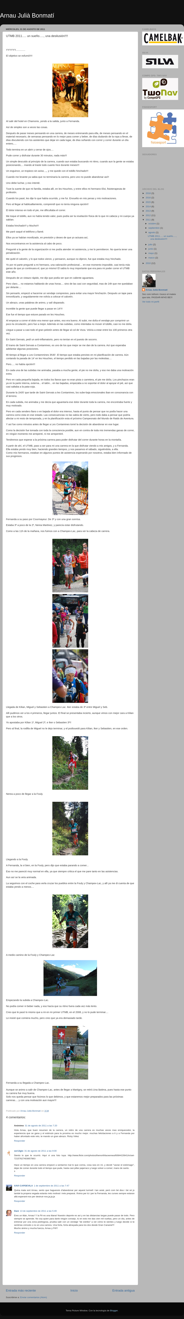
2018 (148, 193)
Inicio (74, 1290)
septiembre (154, 228)
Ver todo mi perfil (150, 301)
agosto (152, 232)
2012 (148, 215)
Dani (16, 1211)
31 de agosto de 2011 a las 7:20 (41, 1125)
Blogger (114, 1310)
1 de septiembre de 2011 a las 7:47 (51, 1185)
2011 (148, 219)
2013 (148, 211)
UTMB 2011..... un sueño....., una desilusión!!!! (162, 237)
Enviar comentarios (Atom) (33, 1297)
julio (150, 244)
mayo (151, 253)
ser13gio (18, 1151)
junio (151, 249)
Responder (19, 1141)
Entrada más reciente (21, 1290)
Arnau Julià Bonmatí (27, 15)
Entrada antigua (123, 1290)
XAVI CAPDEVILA (23, 1185)
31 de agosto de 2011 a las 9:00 (40, 1151)
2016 (148, 197)
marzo (151, 257)
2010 (148, 263)
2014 (148, 206)
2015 (148, 202)
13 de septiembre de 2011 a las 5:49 (38, 1211)
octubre (152, 223)
